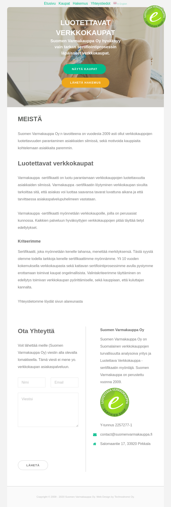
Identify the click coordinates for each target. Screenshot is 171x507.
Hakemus (80, 3)
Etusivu (50, 3)
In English (120, 4)
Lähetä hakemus (85, 82)
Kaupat (64, 3)
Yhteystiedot (100, 3)
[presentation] (52, 442)
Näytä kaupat (84, 69)
